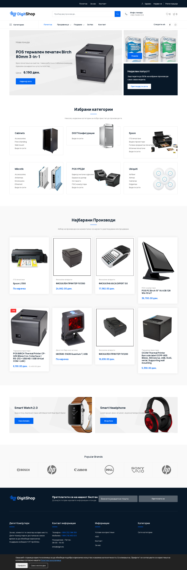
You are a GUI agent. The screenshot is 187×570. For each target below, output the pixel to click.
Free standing (21, 141)
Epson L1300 (19, 283)
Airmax (132, 177)
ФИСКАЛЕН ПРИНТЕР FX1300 (70, 283)
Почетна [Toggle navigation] (48, 24)
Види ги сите (20, 148)
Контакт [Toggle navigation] (102, 24)
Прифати (22, 565)
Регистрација (171, 3)
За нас (93, 3)
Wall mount (19, 145)
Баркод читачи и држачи (83, 174)
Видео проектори (137, 141)
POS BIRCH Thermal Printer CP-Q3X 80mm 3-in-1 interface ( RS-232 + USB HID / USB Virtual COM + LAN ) (29, 357)
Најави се (157, 3)
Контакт (102, 3)
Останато (76, 181)
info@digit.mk (58, 547)
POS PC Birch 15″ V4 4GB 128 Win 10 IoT (156, 291)
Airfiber (132, 174)
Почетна (83, 3)
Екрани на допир (79, 177)
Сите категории (145, 532)
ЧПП (97, 536)
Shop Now (108, 421)
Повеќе (134, 56)
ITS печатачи (135, 138)
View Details (23, 421)
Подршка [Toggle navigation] (78, 24)
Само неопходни (38, 565)
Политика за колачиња (51, 560)
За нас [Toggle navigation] (90, 24)
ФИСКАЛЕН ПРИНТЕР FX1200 (113, 354)
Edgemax (133, 184)
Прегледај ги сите (139, 86)
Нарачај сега (25, 81)
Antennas (19, 177)
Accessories (20, 138)
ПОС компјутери (79, 184)
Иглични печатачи (137, 148)
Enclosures (19, 181)
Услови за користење (104, 532)
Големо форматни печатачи (141, 145)
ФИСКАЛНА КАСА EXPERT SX (113, 283)
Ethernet (18, 184)
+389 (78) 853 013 (69, 535)
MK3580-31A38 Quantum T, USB (72, 354)
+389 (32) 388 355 (69, 532)
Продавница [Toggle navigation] (63, 24)
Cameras (133, 181)
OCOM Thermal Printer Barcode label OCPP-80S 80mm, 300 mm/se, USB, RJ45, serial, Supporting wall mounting (157, 358)
